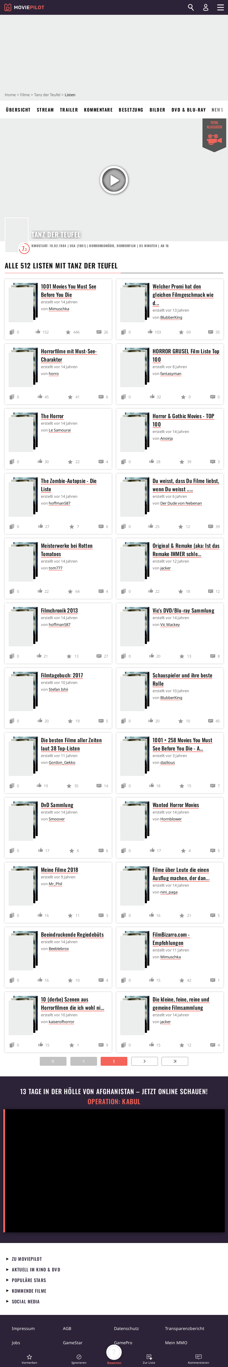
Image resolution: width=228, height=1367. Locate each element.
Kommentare (98, 109)
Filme (25, 94)
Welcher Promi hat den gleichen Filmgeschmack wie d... (183, 294)
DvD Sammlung (57, 805)
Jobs (16, 1342)
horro (54, 373)
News (218, 109)
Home (10, 94)
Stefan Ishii (58, 689)
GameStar (73, 1342)
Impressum (23, 1328)
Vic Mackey (170, 624)
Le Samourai (60, 430)
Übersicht (18, 109)
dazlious (167, 762)
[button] (29, 1359)
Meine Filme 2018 (59, 869)
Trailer (69, 109)
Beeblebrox (59, 948)
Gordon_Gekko (62, 762)
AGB (67, 1328)
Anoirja (166, 438)
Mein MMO (176, 1342)
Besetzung (131, 109)
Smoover (57, 819)
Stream (45, 109)
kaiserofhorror (61, 1021)
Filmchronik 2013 (59, 610)
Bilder (158, 109)
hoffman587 (59, 503)
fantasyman (170, 373)
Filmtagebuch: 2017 (62, 675)
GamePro (123, 1342)
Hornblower (171, 819)
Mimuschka (59, 308)
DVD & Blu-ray (189, 109)
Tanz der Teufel (47, 94)
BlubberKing (171, 317)
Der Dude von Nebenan (181, 503)
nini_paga (169, 892)
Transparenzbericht (184, 1328)
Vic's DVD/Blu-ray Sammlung (183, 610)
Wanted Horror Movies (176, 805)
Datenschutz (126, 1328)
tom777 (55, 568)
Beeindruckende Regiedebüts (72, 934)
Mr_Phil (55, 883)
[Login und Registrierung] (205, 7)
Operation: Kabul (114, 1101)
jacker (165, 568)
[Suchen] (190, 7)
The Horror (52, 416)
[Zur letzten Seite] (175, 1061)
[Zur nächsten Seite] (144, 1061)
